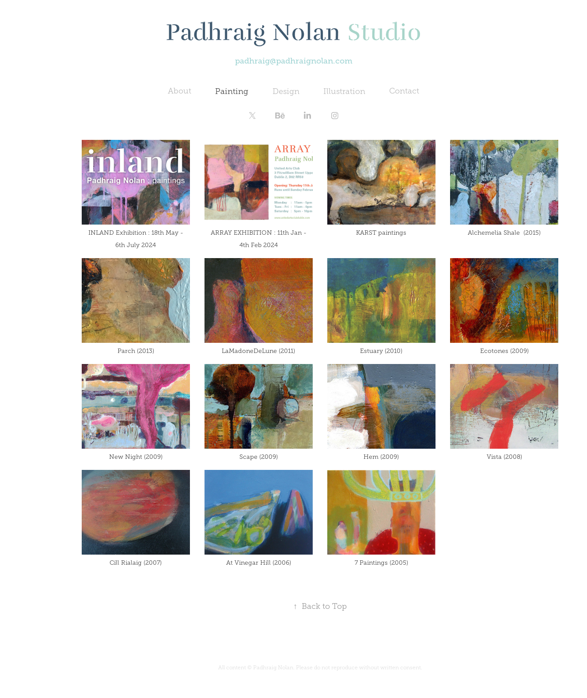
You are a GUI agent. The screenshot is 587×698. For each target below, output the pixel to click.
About (179, 90)
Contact (404, 90)
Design (286, 91)
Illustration (344, 91)
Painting (231, 91)
